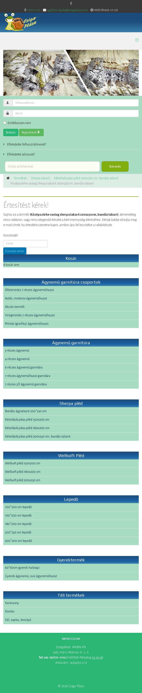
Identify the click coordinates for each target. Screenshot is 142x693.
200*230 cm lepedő (18, 532)
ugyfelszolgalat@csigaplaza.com (67, 10)
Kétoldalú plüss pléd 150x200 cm (27, 419)
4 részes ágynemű (17, 359)
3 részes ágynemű (17, 350)
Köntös (9, 611)
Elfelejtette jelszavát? (20, 154)
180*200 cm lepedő (18, 524)
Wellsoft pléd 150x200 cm (22, 463)
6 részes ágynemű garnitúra (24, 367)
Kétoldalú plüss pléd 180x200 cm (27, 428)
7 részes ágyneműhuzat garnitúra (27, 376)
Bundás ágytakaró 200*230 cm (25, 411)
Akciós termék (15, 307)
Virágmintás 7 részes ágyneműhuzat (30, 315)
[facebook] (71, 3)
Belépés (11, 132)
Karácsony (12, 603)
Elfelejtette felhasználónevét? (26, 144)
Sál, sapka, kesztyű (18, 620)
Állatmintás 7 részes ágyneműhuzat (29, 290)
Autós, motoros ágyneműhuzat (26, 298)
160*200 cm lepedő (18, 515)
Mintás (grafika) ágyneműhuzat (26, 323)
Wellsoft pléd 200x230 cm (22, 480)
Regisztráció (31, 132)
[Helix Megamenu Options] (137, 40)
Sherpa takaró (40, 178)
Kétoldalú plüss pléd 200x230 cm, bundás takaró (86, 178)
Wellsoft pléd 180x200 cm (22, 471)
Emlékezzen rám (17, 123)
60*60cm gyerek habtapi (22, 567)
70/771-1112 (33, 10)
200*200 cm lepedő (18, 541)
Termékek (20, 178)
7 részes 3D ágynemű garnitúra (26, 384)
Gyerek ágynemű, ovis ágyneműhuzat (31, 576)
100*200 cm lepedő (18, 507)
